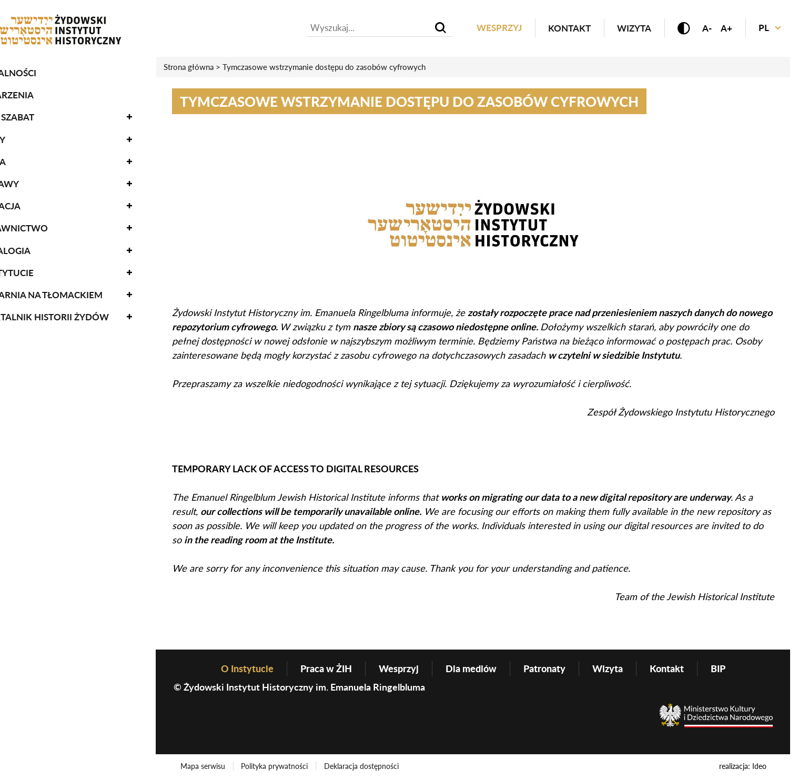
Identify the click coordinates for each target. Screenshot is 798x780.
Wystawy (31, 179)
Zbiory (24, 134)
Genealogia (36, 245)
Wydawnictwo (45, 223)
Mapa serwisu (202, 766)
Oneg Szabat (38, 112)
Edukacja (31, 201)
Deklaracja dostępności (362, 766)
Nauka (24, 157)
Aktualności (39, 68)
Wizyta (634, 28)
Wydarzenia (38, 90)
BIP (718, 668)
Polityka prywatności (274, 766)
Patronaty (544, 668)
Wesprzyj (498, 28)
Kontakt (569, 28)
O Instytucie (38, 267)
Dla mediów (471, 668)
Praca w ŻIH (326, 668)
